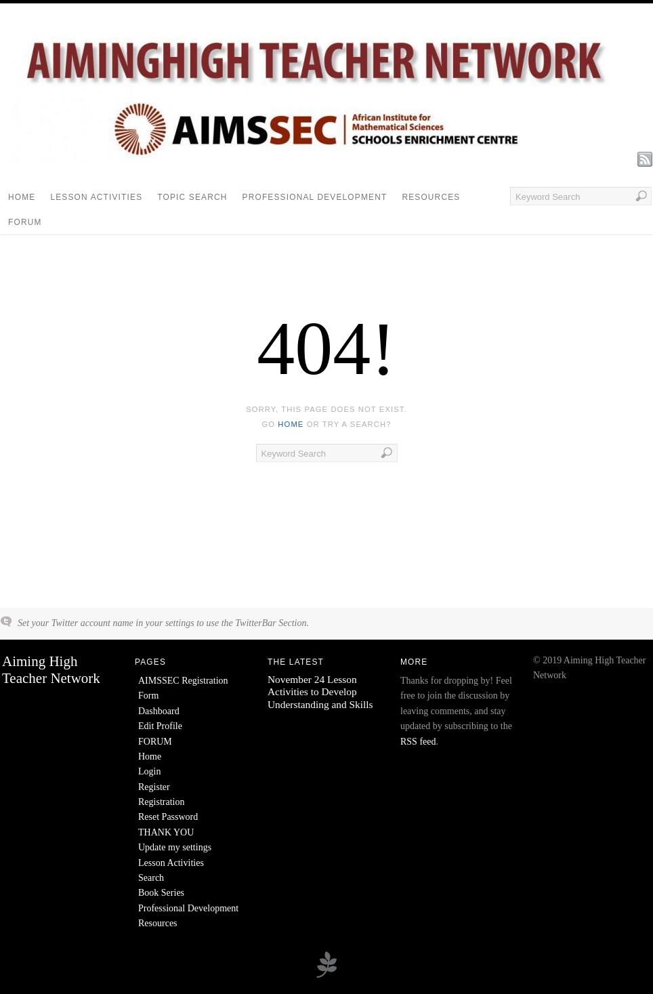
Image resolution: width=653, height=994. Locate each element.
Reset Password (168, 817)
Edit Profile (160, 726)
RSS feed (418, 742)
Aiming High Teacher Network (51, 669)
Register (154, 787)
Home (21, 197)
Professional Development (315, 197)
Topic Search (192, 197)
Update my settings (174, 847)
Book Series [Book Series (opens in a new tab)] (161, 893)
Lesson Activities (96, 197)
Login (149, 771)
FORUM (25, 222)
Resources (431, 197)
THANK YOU (166, 832)
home (290, 424)
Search (151, 878)
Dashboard (159, 711)
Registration (161, 802)
